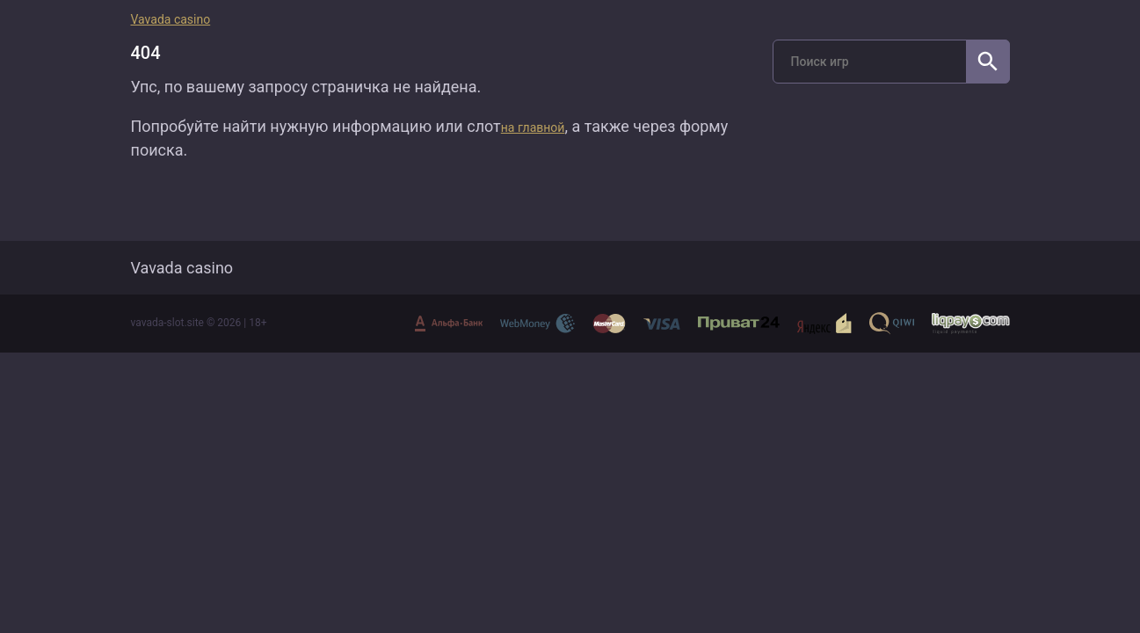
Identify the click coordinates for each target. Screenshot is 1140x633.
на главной (533, 127)
